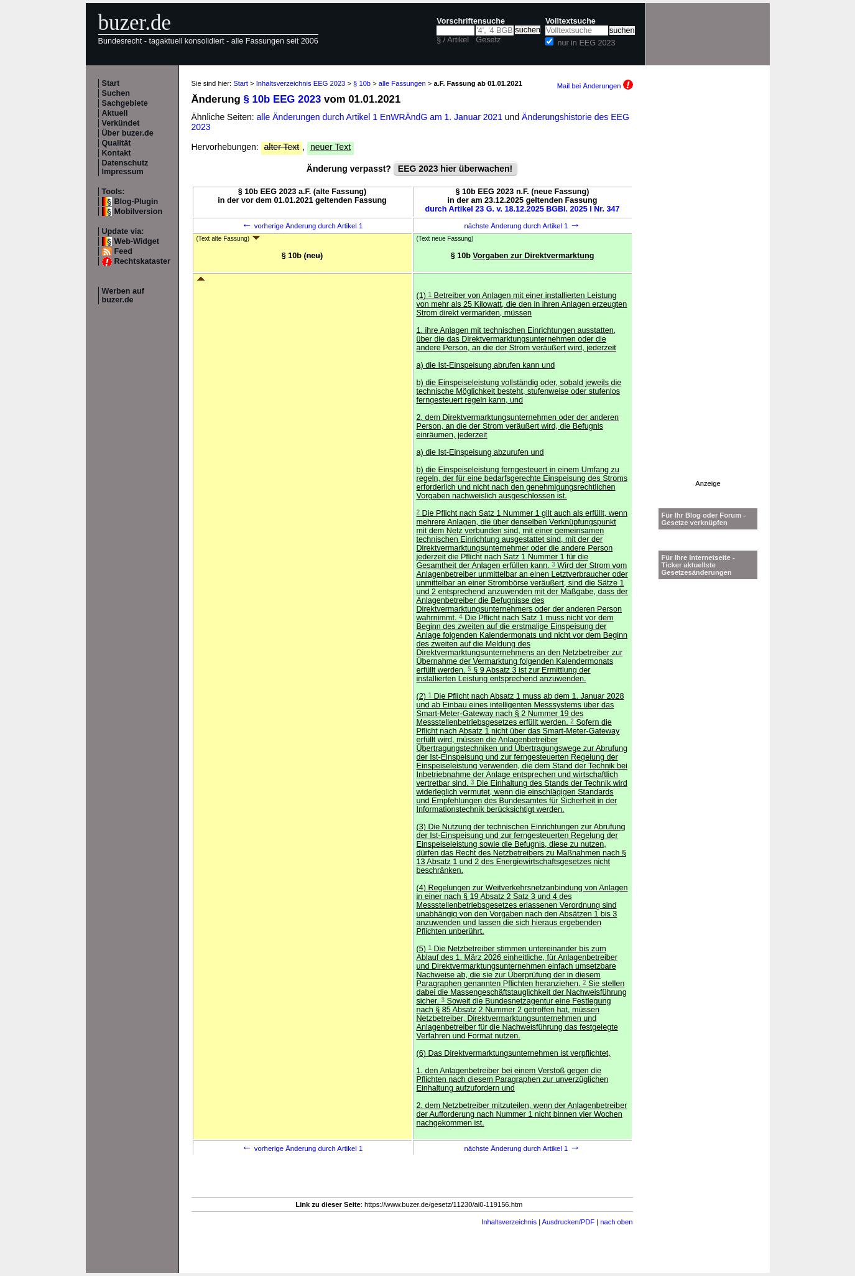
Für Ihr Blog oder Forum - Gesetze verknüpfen (704, 518)
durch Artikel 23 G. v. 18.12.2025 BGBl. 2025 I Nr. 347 (522, 209)
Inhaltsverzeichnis (509, 1222)
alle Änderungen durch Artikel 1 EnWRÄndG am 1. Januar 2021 (381, 117)
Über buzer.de (128, 133)
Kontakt (116, 153)
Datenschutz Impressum (125, 167)
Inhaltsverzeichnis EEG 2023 (301, 83)
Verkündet (121, 123)
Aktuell (115, 113)
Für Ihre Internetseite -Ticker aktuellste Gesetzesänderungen (698, 565)
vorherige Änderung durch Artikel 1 (302, 226)
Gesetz (488, 39)
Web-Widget (136, 241)
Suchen (116, 93)
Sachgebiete (125, 103)
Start (111, 83)
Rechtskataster (142, 261)
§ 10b (362, 83)
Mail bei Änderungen (595, 86)
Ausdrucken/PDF (568, 1222)
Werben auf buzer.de (123, 295)
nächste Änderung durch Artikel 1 (522, 226)
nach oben (616, 1222)
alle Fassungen (402, 83)
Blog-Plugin (136, 201)
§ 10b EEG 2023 (282, 99)
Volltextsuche (570, 21)
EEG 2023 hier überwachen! (455, 169)
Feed (123, 251)
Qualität (116, 143)
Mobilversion (138, 211)
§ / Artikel (453, 39)
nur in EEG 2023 (586, 43)
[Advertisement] (708, 293)
